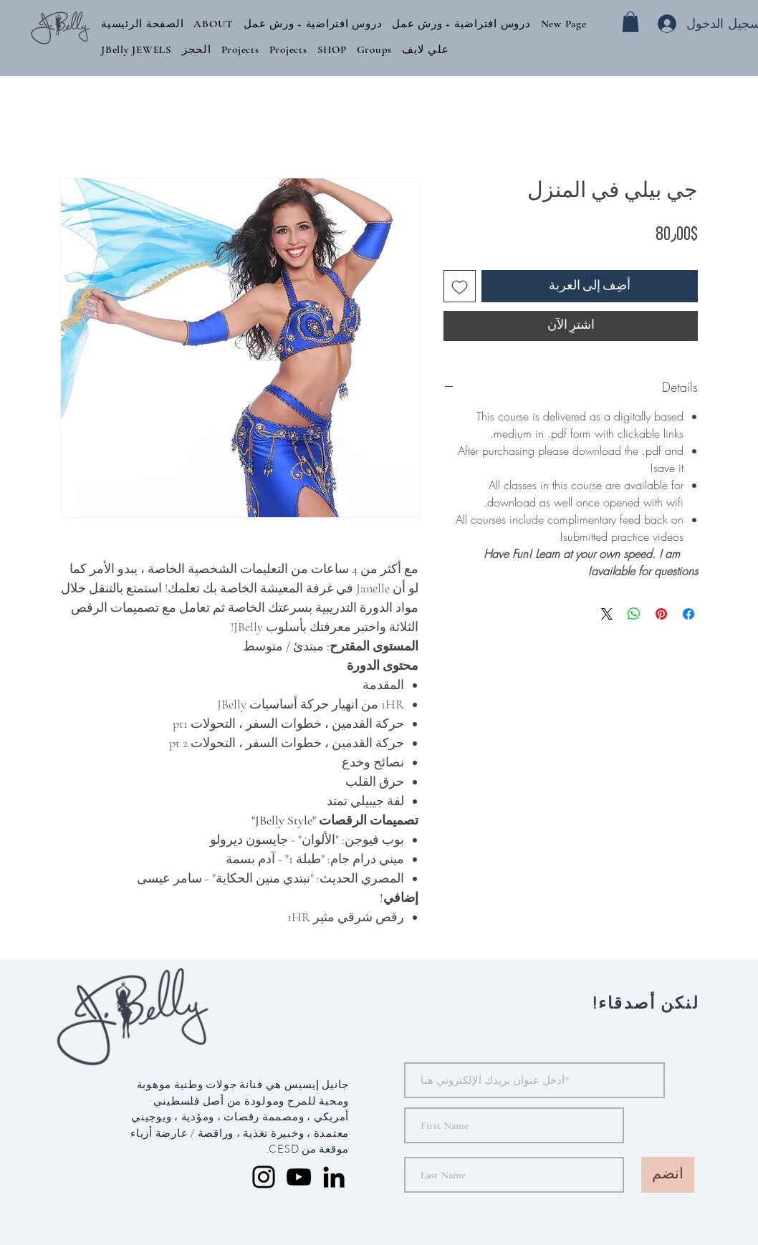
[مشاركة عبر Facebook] (688, 613)
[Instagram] (264, 1177)
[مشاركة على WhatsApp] (634, 613)
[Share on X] (606, 613)
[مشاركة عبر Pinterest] (661, 613)
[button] (213, 23)
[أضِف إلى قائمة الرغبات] (459, 286)
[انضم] (667, 1175)
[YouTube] (299, 1177)
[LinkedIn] (334, 1177)
